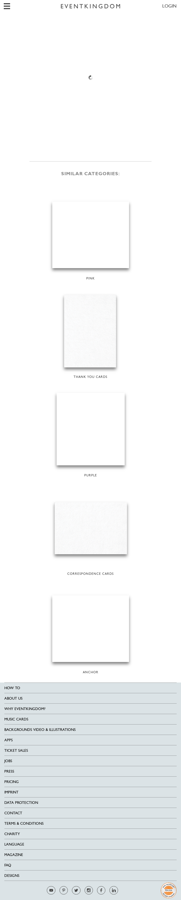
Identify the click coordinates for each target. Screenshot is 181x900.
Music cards (16, 719)
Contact (13, 813)
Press (9, 771)
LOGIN (169, 6)
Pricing (11, 782)
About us (13, 698)
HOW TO (12, 688)
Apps (8, 740)
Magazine (13, 855)
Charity (12, 834)
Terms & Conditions (24, 823)
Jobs (8, 761)
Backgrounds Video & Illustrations (40, 729)
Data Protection (21, 802)
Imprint (11, 792)
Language (14, 844)
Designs (11, 875)
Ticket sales (16, 750)
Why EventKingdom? (24, 709)
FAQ (7, 865)
